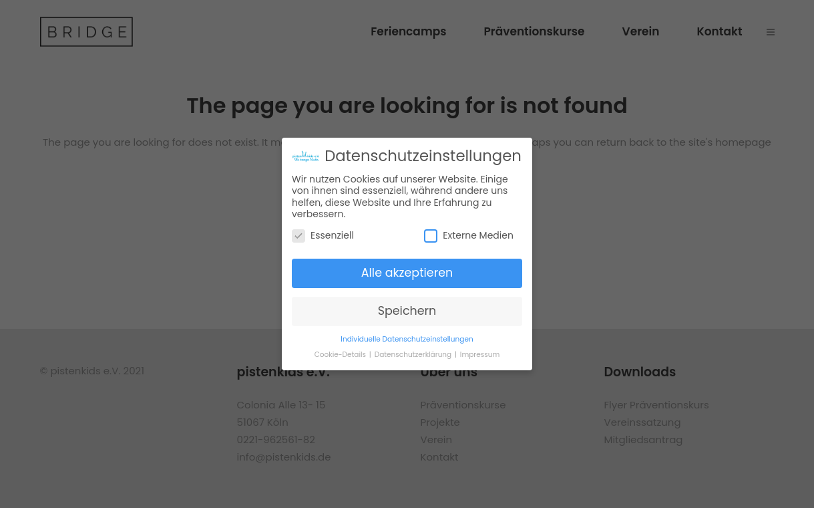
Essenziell (323, 235)
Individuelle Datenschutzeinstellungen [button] (407, 339)
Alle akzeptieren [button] (407, 273)
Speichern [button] (407, 311)
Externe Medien (469, 235)
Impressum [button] (479, 355)
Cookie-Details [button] (341, 355)
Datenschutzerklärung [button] (414, 355)
